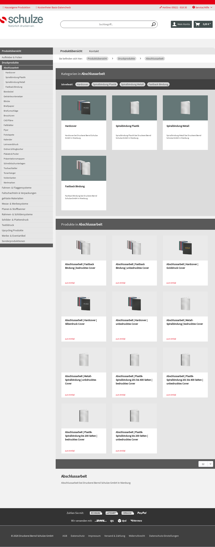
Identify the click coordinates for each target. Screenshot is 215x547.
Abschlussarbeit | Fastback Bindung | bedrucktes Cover (80, 266)
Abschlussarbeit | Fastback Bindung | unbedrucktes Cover (132, 266)
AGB (64, 535)
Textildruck (8, 225)
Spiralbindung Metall (15, 82)
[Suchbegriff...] (109, 24)
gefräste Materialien (12, 198)
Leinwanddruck (11, 144)
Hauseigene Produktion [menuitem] (16, 7)
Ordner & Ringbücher (13, 149)
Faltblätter (8, 125)
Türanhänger (10, 173)
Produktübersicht (11, 51)
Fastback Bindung (14, 86)
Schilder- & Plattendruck (15, 219)
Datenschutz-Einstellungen (164, 535)
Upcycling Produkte (12, 230)
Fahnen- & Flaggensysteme (16, 187)
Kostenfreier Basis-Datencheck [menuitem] (53, 7)
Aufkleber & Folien (12, 57)
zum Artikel (70, 283)
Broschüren (9, 115)
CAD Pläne (8, 120)
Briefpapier (9, 106)
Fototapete (9, 134)
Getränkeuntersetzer (13, 96)
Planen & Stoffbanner (13, 209)
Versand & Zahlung (114, 535)
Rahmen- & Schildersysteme (17, 214)
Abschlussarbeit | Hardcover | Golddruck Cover (182, 266)
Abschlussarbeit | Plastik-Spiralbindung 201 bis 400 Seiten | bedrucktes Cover (134, 379)
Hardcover (10, 72)
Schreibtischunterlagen (14, 163)
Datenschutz (78, 535)
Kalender (8, 139)
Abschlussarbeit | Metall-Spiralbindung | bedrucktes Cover (184, 322)
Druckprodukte (10, 62)
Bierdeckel (8, 91)
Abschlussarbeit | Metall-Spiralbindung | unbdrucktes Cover (80, 379)
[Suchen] (153, 24)
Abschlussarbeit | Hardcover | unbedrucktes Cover (131, 322)
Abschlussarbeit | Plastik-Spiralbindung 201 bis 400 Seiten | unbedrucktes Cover (184, 379)
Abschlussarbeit (11, 67)
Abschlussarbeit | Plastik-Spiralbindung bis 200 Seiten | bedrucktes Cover (81, 435)
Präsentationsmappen (14, 158)
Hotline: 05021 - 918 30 (174, 7)
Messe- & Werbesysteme (15, 203)
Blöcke (7, 101)
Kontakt (94, 51)
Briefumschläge (11, 110)
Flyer (6, 130)
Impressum (94, 535)
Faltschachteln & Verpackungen (19, 193)
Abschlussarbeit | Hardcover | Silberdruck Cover (81, 322)
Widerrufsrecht (137, 535)
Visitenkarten (10, 177)
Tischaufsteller (10, 168)
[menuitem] (173, 7)
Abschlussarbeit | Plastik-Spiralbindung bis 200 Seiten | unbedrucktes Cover (132, 435)
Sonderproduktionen (13, 241)
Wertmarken (9, 182)
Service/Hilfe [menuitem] (201, 7)
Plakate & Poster (11, 153)
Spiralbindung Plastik (16, 77)
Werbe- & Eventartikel (14, 235)
